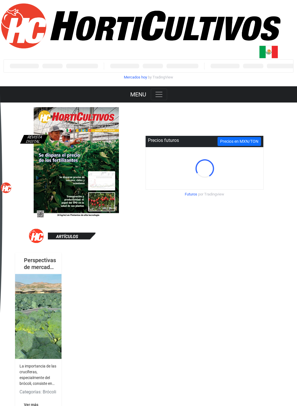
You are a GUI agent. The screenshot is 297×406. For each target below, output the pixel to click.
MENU (138, 94)
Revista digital (34, 139)
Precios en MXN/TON (239, 141)
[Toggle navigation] (159, 94)
